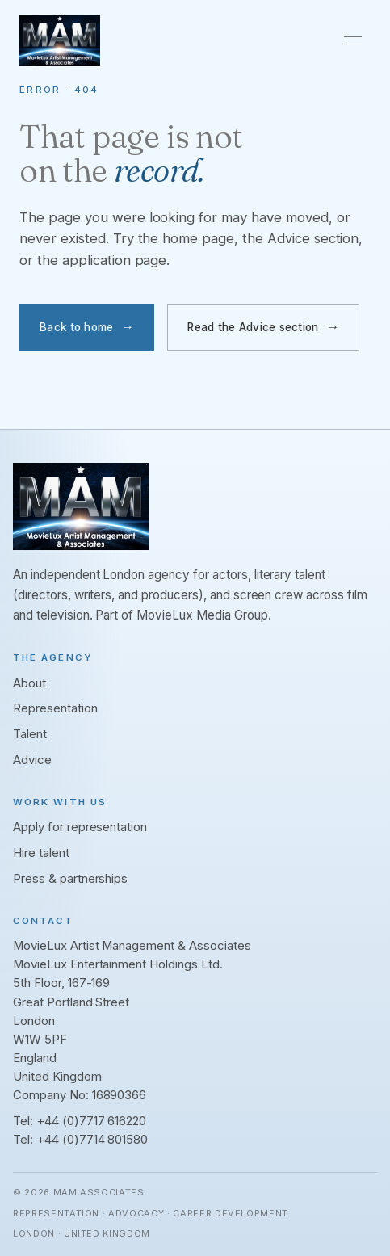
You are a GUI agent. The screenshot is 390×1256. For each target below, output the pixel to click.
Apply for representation (80, 827)
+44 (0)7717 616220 (91, 1121)
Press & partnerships (70, 879)
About (29, 683)
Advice (32, 760)
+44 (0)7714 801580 (92, 1139)
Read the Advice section (252, 327)
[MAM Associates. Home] (59, 40)
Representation (55, 708)
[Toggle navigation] (353, 40)
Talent (30, 734)
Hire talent (41, 853)
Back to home (76, 327)
